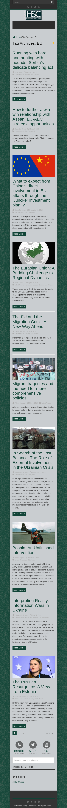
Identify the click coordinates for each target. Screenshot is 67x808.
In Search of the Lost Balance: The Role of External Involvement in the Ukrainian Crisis (32, 460)
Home (16, 37)
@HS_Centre (18, 777)
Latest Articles (19, 74)
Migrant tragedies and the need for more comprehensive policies (32, 390)
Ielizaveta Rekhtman (21, 472)
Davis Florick (19, 283)
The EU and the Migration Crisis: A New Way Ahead (29, 322)
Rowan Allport (19, 558)
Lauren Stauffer (20, 331)
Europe (17, 560)
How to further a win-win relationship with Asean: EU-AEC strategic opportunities (33, 116)
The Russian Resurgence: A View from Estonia (31, 687)
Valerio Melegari (20, 403)
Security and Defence (32, 74)
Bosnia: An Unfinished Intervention (33, 550)
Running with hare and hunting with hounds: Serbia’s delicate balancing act (32, 60)
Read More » (19, 99)
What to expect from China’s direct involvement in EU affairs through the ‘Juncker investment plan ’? (31, 193)
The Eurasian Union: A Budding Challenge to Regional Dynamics (33, 273)
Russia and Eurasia (31, 285)
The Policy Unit (30, 131)
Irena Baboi (18, 72)
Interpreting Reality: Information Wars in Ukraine (30, 605)
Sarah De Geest (20, 129)
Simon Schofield (20, 696)
